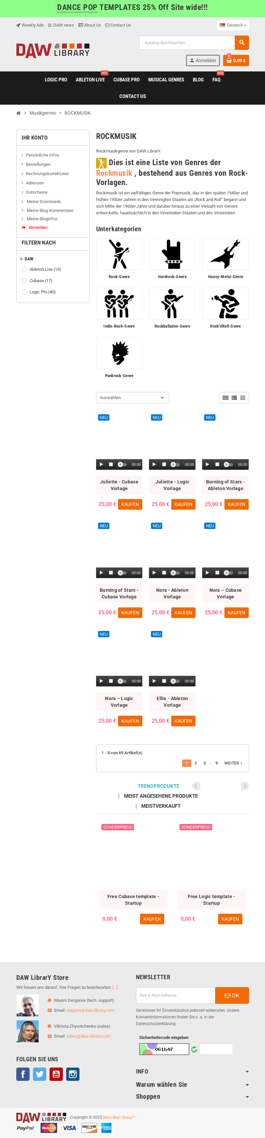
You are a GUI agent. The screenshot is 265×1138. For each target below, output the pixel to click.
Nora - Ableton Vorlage (172, 593)
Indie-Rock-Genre (119, 326)
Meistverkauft (161, 806)
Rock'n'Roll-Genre (225, 326)
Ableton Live (46, 269)
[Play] (101, 465)
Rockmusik (114, 173)
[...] (114, 987)
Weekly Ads (30, 25)
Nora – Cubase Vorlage (225, 593)
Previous (236, 786)
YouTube (56, 1074)
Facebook (23, 1074)
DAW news (61, 25)
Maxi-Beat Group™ (119, 1117)
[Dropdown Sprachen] (233, 25)
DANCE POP (77, 7)
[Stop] (111, 465)
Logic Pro (43, 292)
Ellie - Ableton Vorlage (172, 702)
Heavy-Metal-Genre (225, 276)
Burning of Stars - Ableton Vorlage (225, 485)
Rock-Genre (119, 276)
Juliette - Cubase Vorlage (119, 485)
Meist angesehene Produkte (161, 796)
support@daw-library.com (90, 1010)
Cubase (42, 280)
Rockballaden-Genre (172, 326)
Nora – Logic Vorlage (119, 702)
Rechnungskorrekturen (47, 173)
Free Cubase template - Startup (133, 900)
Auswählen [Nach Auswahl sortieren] (110, 397)
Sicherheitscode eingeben (164, 1037)
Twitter (39, 1074)
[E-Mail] (175, 995)
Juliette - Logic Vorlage (172, 485)
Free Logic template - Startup (211, 900)
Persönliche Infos (42, 155)
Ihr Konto (35, 137)
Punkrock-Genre (119, 375)
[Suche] (193, 43)
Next (245, 786)
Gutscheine (37, 192)
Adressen (35, 182)
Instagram (72, 1074)
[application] (119, 465)
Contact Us (118, 25)
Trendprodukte (158, 786)
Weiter (234, 763)
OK (232, 995)
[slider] (123, 464)
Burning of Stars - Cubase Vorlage (119, 593)
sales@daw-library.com (88, 1036)
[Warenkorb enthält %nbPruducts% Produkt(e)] (236, 60)
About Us (89, 25)
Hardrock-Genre (172, 276)
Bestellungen (38, 164)
